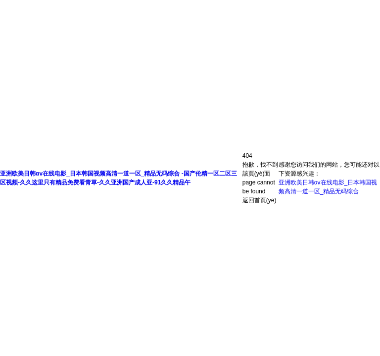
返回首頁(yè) (259, 200)
